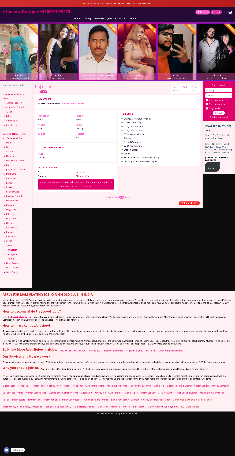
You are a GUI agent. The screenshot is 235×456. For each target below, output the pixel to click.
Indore (126, 402)
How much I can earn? (70, 346)
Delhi (8, 138)
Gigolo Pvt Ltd (132, 388)
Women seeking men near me (63, 388)
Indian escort (18, 395)
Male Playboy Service (117, 381)
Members (99, 12)
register (56, 177)
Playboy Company (220, 381)
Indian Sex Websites (72, 395)
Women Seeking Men (36, 388)
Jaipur (134, 402)
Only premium (214, 95)
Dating (87, 12)
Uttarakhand (12, 263)
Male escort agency (73, 381)
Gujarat (9, 147)
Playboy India (38, 381)
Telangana (11, 249)
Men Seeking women (187, 388)
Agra (27, 402)
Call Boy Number (166, 388)
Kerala (9, 178)
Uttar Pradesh (13, 258)
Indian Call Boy (148, 388)
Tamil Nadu (11, 245)
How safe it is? (151, 346)
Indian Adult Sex (52, 395)
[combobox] (218, 86)
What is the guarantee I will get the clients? (122, 346)
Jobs (110, 12)
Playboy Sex (23, 381)
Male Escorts (185, 381)
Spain (9, 240)
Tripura (10, 254)
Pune (168, 402)
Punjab (9, 227)
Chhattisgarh (12, 120)
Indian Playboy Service (140, 381)
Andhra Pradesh (14, 98)
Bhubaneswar (63, 402)
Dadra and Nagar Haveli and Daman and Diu (14, 131)
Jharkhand (11, 169)
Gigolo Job (159, 381)
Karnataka (11, 174)
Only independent (216, 99)
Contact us (120, 12)
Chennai (90, 402)
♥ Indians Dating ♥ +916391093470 (36, 11)
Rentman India (34, 395)
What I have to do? (91, 346)
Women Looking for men (96, 395)
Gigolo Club (86, 388)
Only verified (213, 103)
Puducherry (11, 223)
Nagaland (11, 214)
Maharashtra (77, 99)
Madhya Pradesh (14, 191)
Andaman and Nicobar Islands (13, 91)
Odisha (9, 218)
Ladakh (9, 182)
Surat (175, 402)
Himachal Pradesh (15, 156)
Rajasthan (11, 232)
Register (202, 12)
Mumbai (161, 402)
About (133, 12)
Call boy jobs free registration (155, 395)
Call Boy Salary (54, 381)
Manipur (10, 200)
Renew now (123, 3)
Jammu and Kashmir (16, 165)
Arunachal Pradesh (15, 102)
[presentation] (4, 47)
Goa (8, 142)
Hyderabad (114, 402)
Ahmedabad (36, 402)
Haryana (10, 151)
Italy (8, 160)
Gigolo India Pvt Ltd (94, 381)
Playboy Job (100, 388)
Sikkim (9, 236)
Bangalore (51, 402)
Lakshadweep (13, 187)
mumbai (65, 99)
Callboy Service (201, 381)
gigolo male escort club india (125, 395)
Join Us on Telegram (212, 162)
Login (216, 12)
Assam (9, 107)
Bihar (9, 111)
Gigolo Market (115, 388)
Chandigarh (12, 116)
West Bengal (12, 267)
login (66, 177)
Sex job (6, 395)
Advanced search (218, 112)
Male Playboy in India (13, 402)
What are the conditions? (171, 346)
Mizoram (10, 209)
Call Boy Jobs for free (13, 388)
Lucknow (151, 402)
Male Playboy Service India (213, 388)
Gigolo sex (172, 381)
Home (77, 12)
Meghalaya (11, 205)
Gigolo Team (9, 381)
